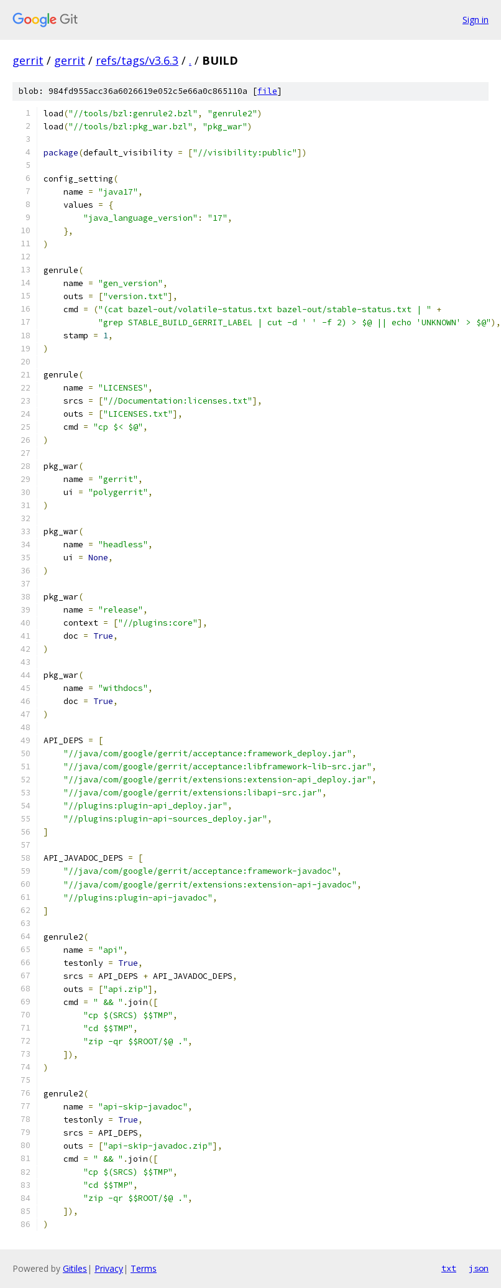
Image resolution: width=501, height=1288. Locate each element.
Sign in (475, 19)
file (267, 91)
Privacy (108, 1268)
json (479, 1268)
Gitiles (75, 1268)
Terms (144, 1268)
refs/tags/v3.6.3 (137, 60)
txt (448, 1268)
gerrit (28, 60)
